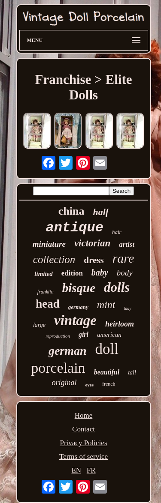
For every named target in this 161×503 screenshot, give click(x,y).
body (125, 272)
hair (117, 232)
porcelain (58, 368)
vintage (75, 320)
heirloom (119, 324)
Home (84, 415)
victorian (92, 243)
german (68, 350)
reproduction (58, 335)
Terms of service (83, 456)
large (39, 325)
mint (106, 304)
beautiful (107, 372)
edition (72, 273)
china (71, 211)
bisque (78, 288)
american (109, 334)
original (64, 382)
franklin (45, 292)
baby (99, 272)
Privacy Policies (83, 443)
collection (54, 259)
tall (132, 372)
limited (43, 273)
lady (127, 308)
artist (126, 244)
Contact (83, 429)
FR (91, 470)
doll (106, 349)
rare (123, 258)
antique (74, 228)
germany (78, 307)
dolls (117, 287)
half (101, 212)
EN (76, 470)
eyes (89, 384)
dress (93, 260)
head (48, 303)
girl (83, 334)
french (108, 384)
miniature (49, 244)
